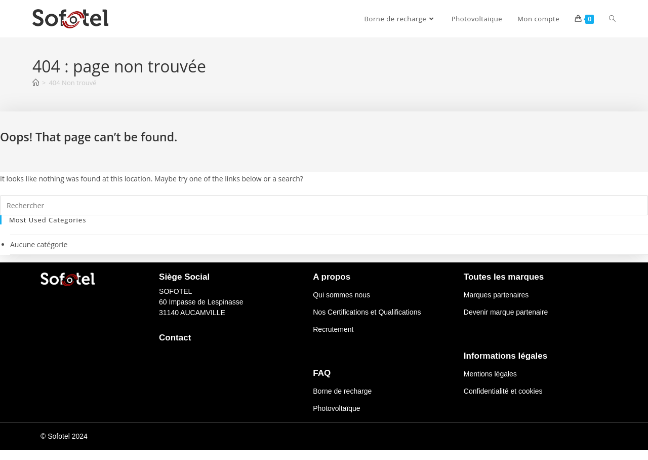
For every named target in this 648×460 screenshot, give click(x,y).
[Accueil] (35, 82)
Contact (175, 337)
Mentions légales (490, 374)
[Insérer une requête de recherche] (324, 205)
